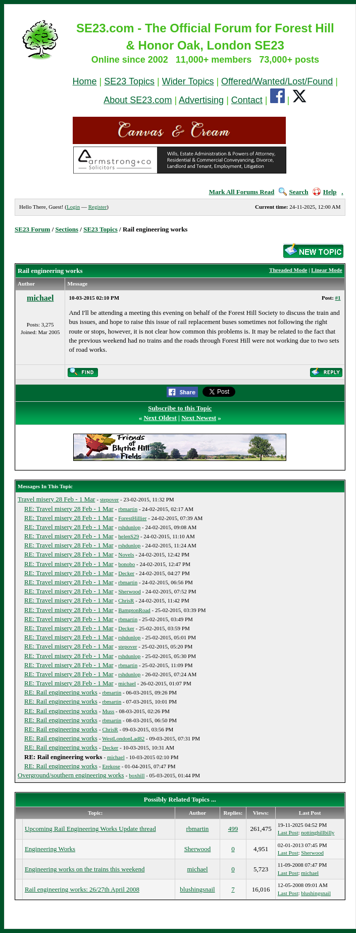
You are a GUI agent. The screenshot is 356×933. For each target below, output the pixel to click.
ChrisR (126, 600)
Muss (108, 711)
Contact (247, 100)
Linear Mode (326, 270)
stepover (109, 499)
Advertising (201, 100)
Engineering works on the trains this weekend (85, 869)
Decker (126, 573)
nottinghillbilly (317, 832)
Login (73, 207)
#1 (338, 298)
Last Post (288, 832)
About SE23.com (138, 100)
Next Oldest (159, 418)
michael (40, 298)
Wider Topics (188, 81)
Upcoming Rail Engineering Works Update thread (90, 828)
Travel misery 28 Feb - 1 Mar (56, 499)
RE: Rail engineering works (60, 692)
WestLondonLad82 (123, 738)
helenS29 (128, 536)
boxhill (136, 775)
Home (85, 81)
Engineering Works (50, 849)
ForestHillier (132, 518)
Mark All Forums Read (242, 192)
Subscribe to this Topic (180, 408)
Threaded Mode (288, 270)
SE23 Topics (129, 81)
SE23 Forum (32, 229)
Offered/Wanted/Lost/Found (277, 81)
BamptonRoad (134, 610)
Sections (67, 229)
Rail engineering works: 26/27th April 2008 (82, 889)
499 (233, 828)
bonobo (126, 564)
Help (325, 192)
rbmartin (127, 509)
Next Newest (198, 418)
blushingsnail (197, 889)
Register (97, 207)
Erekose (111, 766)
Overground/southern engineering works (71, 775)
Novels (126, 554)
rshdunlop (129, 527)
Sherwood (129, 591)
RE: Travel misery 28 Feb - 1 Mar (69, 508)
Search (294, 192)
